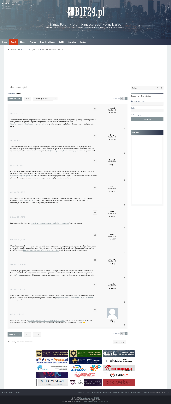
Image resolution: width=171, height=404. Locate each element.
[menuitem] (14, 3)
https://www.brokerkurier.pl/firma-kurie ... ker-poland (41, 250)
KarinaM (112, 259)
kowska (112, 284)
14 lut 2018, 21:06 (17, 165)
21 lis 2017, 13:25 (17, 113)
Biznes (22, 42)
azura (112, 234)
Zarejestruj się (146, 96)
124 (114, 289)
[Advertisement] (85, 69)
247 (114, 113)
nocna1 (112, 108)
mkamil (18, 93)
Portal (13, 42)
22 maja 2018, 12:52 (18, 289)
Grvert (112, 135)
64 (114, 191)
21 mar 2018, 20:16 (17, 192)
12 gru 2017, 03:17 (17, 140)
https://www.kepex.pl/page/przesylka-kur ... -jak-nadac (50, 223)
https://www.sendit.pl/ (27, 200)
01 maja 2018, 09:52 (18, 264)
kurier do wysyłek (18, 87)
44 (114, 216)
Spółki (61, 42)
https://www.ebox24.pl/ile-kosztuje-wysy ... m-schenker (29, 124)
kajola (112, 187)
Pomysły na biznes (47, 42)
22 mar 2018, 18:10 (17, 217)
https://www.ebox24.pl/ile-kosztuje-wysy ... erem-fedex (75, 298)
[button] (121, 98)
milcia (112, 320)
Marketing (72, 42)
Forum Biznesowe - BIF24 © (89, 398)
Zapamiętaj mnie (138, 115)
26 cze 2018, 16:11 (17, 314)
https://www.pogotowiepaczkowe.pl (22, 175)
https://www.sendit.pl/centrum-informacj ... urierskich (46, 320)
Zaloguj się (135, 96)
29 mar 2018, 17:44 (17, 240)
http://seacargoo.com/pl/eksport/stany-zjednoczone (65, 151)
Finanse (33, 42)
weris (112, 211)
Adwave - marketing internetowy (87, 401)
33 (114, 164)
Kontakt (83, 42)
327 (114, 239)
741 (114, 140)
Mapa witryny (104, 401)
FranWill (112, 160)
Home (4, 42)
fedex (18, 275)
